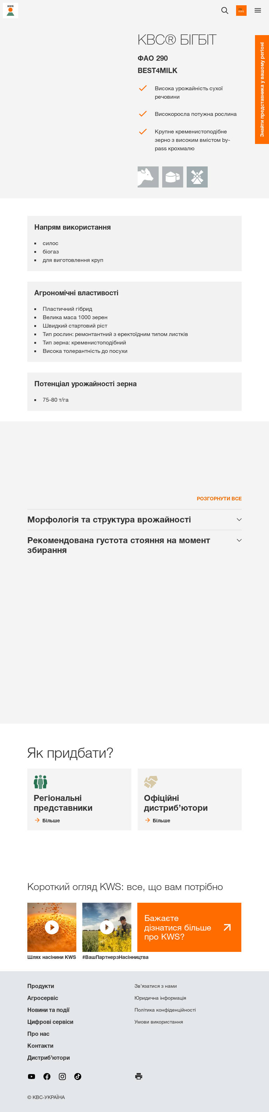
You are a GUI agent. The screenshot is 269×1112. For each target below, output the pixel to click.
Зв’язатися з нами (155, 986)
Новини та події (48, 1009)
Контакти (40, 1045)
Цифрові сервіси (50, 1021)
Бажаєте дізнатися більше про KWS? (177, 927)
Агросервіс (42, 997)
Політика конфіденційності (165, 1010)
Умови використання (158, 1022)
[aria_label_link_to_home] (10, 10)
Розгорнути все (219, 498)
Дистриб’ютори (48, 1057)
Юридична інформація (160, 998)
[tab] (134, 519)
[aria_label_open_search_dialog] (225, 10)
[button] (51, 932)
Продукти (40, 985)
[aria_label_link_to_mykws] (241, 10)
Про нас (38, 1033)
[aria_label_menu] (258, 10)
